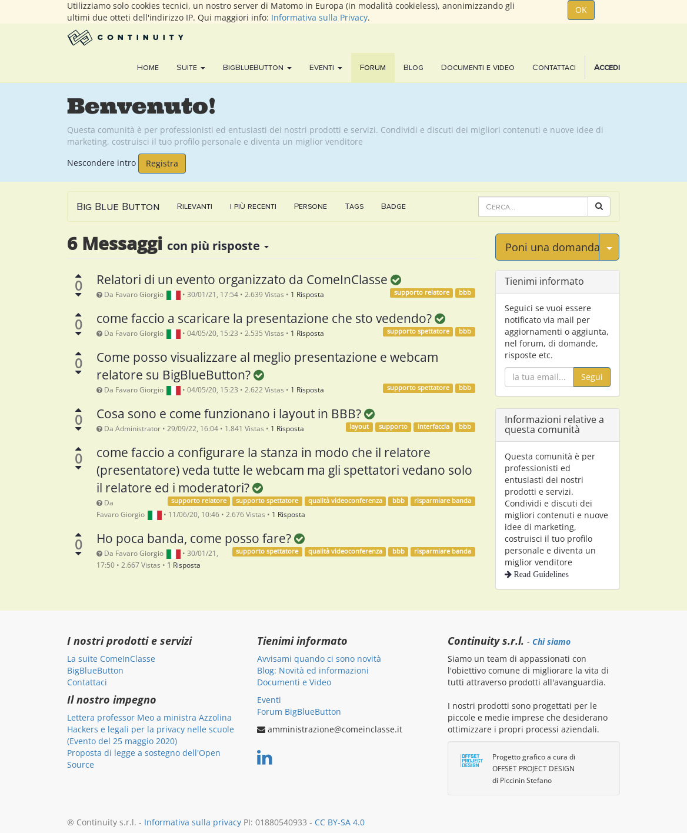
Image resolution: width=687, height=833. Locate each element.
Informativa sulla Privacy (319, 17)
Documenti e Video (294, 682)
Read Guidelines (540, 574)
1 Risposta (307, 294)
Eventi (269, 699)
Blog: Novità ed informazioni (313, 670)
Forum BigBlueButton (299, 711)
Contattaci (87, 682)
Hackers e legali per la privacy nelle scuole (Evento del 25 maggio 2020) (150, 735)
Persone (310, 206)
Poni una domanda (552, 247)
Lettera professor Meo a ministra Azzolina (149, 717)
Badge (393, 206)
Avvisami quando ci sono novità (319, 658)
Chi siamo (551, 642)
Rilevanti (194, 206)
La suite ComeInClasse (111, 658)
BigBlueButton (95, 670)
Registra (162, 163)
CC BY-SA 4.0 (340, 822)
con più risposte (218, 246)
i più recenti (253, 206)
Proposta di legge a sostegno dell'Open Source (144, 758)
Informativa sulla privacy (192, 822)
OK (581, 9)
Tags (354, 206)
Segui (592, 376)
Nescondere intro (101, 162)
